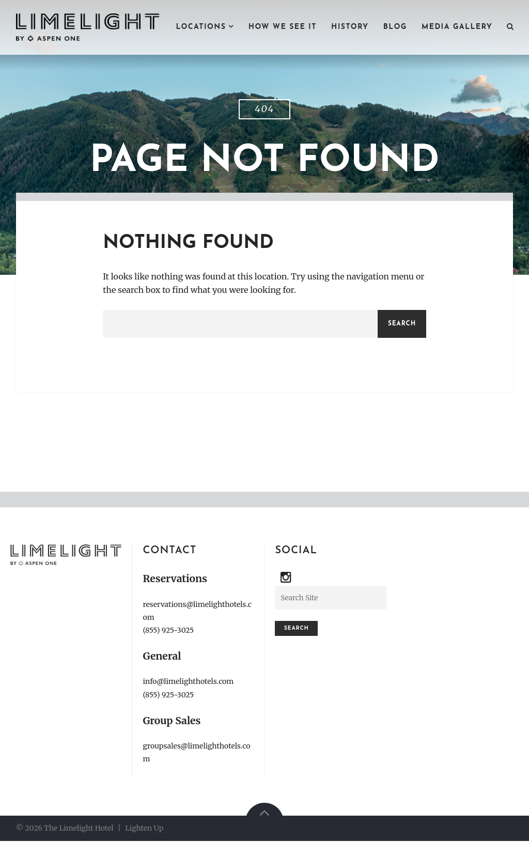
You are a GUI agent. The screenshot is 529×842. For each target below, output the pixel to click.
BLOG (395, 27)
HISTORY (350, 27)
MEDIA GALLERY (457, 27)
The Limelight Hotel (79, 828)
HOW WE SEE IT (282, 27)
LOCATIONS (201, 27)
